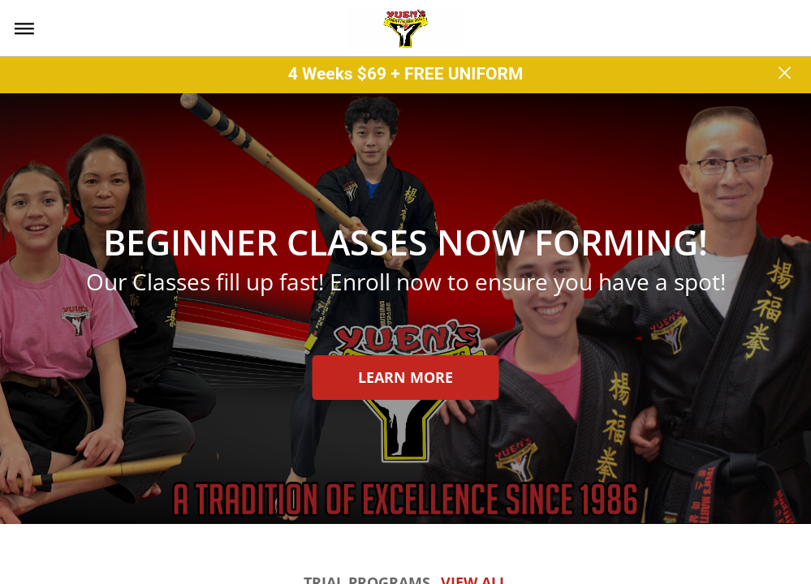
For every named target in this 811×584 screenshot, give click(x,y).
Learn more (405, 377)
